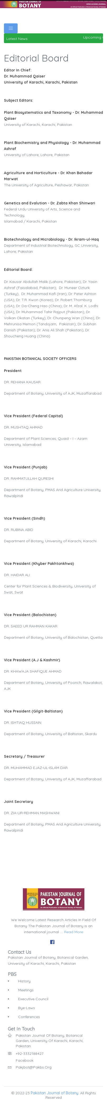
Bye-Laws (26, 1007)
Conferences (29, 1016)
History (24, 981)
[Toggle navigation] (11, 28)
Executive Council (33, 999)
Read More (73, 932)
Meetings (26, 990)
